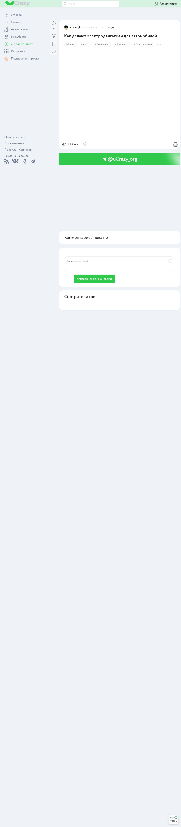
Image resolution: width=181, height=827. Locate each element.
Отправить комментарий (94, 279)
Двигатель (122, 44)
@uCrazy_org (119, 159)
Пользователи (14, 143)
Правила (10, 149)
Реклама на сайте (16, 156)
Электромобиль (144, 44)
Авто (85, 44)
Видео (110, 27)
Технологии (103, 44)
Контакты (25, 149)
